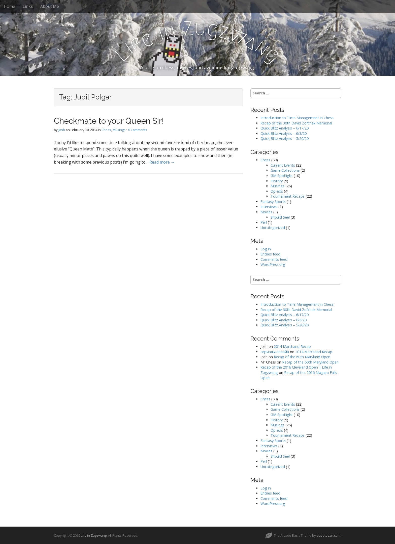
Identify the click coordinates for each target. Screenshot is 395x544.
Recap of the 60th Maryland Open (302, 356)
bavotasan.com (328, 535)
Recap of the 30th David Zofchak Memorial (296, 123)
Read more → (162, 162)
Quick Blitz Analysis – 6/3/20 (283, 133)
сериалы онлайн (274, 351)
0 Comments (137, 129)
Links (28, 6)
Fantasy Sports (273, 201)
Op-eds (277, 191)
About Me (49, 6)
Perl (263, 222)
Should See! (280, 217)
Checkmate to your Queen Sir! (109, 120)
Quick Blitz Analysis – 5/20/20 (284, 138)
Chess (106, 129)
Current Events (283, 165)
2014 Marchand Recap (292, 346)
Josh (61, 129)
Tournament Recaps (288, 196)
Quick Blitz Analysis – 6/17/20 (284, 128)
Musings (119, 129)
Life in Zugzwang (94, 535)
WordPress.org (272, 264)
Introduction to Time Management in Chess (297, 117)
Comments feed (273, 259)
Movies (266, 212)
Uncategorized (272, 227)
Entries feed (270, 254)
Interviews (268, 206)
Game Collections (285, 170)
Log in (265, 249)
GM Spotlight (282, 175)
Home (9, 6)
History (277, 180)
